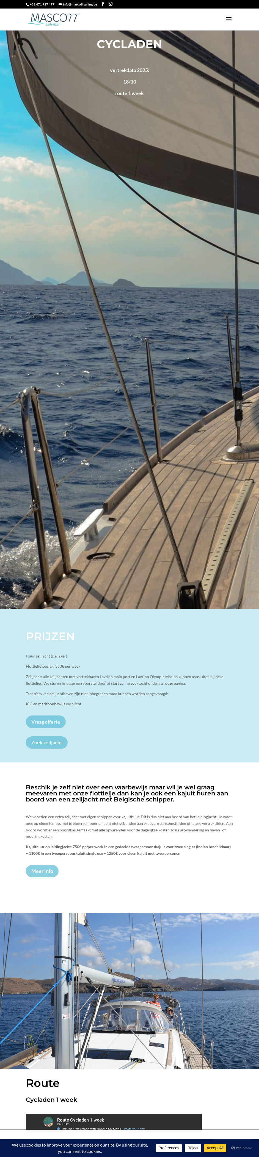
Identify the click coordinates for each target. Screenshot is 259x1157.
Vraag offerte (45, 722)
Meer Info (42, 871)
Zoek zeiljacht (46, 742)
